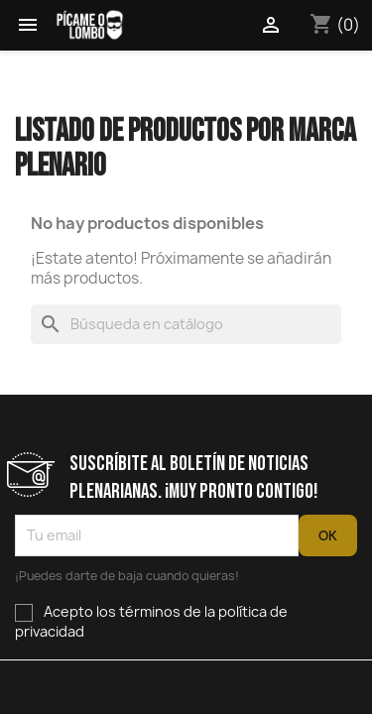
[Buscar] (186, 324)
